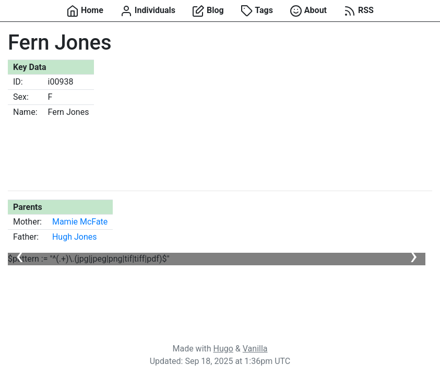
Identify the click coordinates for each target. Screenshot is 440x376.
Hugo (223, 349)
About (308, 11)
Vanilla (255, 349)
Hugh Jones (74, 237)
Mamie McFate (80, 222)
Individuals (147, 11)
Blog (208, 11)
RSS (358, 11)
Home (84, 11)
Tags (257, 11)
